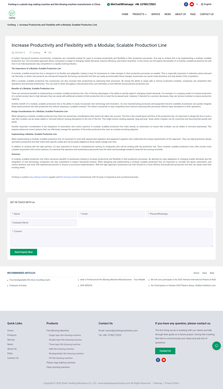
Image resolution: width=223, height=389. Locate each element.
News (212, 273)
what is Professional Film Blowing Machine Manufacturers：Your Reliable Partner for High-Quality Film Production (112, 279)
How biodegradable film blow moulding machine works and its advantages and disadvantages (29, 280)
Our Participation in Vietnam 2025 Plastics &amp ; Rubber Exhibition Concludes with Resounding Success (183, 285)
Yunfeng (11, 24)
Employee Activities (18, 285)
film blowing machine (69, 177)
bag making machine (38, 177)
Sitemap (157, 383)
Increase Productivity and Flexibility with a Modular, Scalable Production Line (58, 24)
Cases (204, 273)
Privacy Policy (172, 383)
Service (196, 273)
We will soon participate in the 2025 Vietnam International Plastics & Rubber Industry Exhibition (183, 279)
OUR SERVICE (86, 285)
